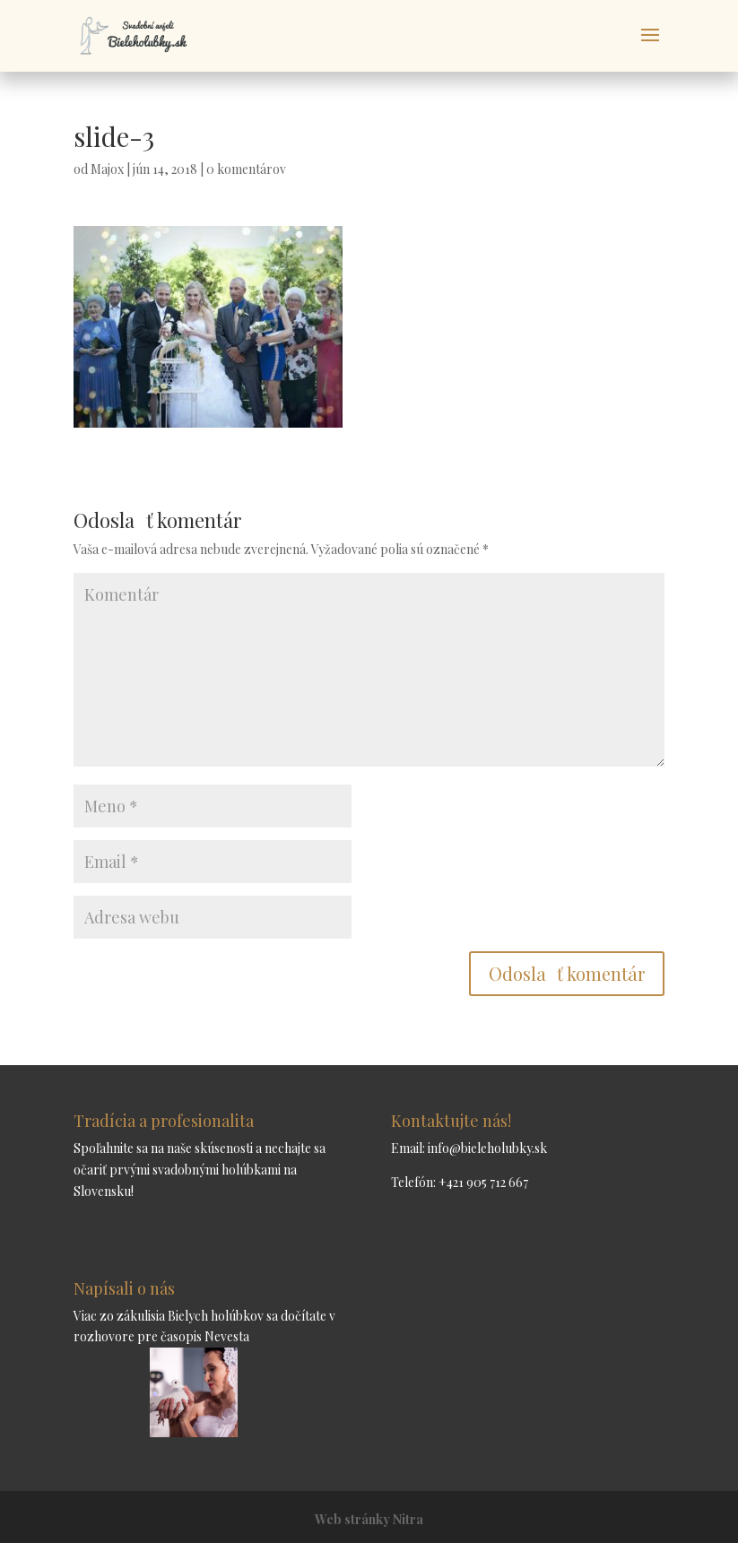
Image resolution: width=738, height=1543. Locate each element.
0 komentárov (246, 169)
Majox (107, 169)
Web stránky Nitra (369, 1519)
